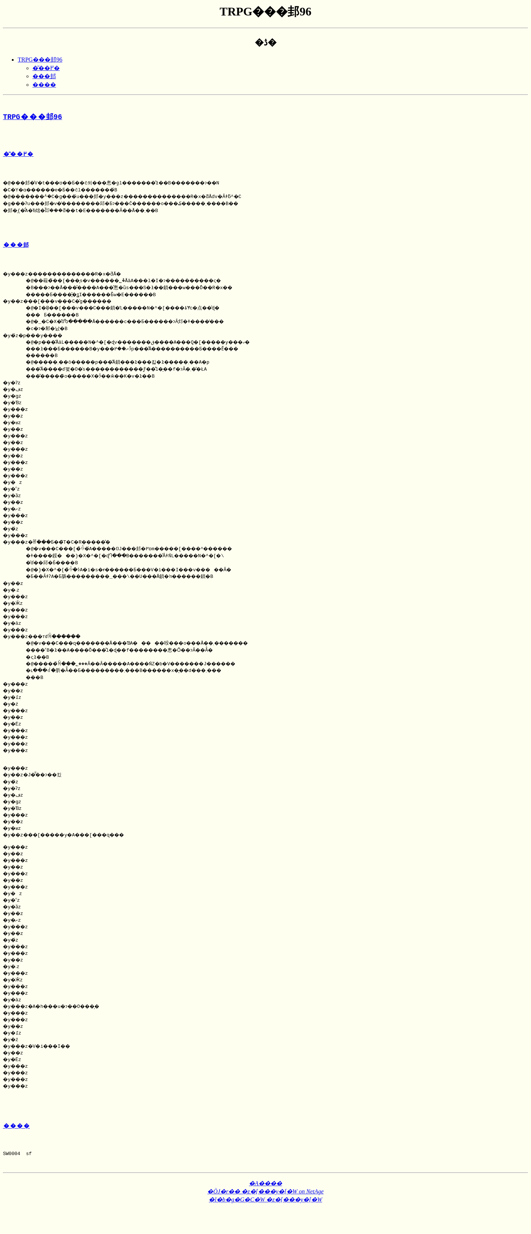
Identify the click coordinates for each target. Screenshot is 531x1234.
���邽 (44, 76)
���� (44, 85)
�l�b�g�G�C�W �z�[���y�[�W (265, 1224)
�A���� (265, 1208)
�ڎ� (266, 42)
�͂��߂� (46, 68)
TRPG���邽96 (40, 59)
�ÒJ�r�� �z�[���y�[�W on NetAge (265, 1216)
